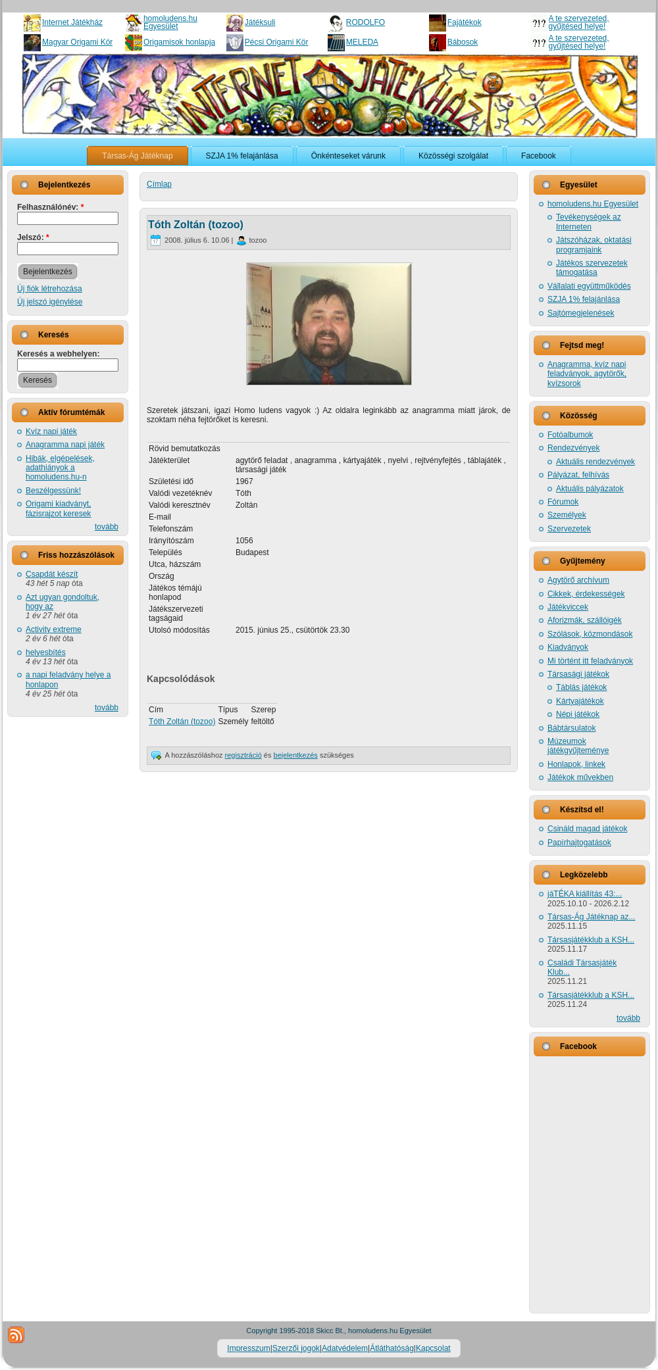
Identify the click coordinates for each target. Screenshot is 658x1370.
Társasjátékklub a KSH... (590, 939)
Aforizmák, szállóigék (584, 620)
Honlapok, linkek (576, 764)
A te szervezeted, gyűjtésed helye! (579, 22)
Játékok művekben (580, 777)
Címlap (159, 184)
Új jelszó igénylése (49, 301)
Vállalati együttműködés (589, 286)
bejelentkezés (296, 755)
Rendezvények (573, 448)
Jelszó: (33, 237)
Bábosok (462, 42)
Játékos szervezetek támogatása (592, 267)
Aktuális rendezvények (595, 461)
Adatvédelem (345, 1348)
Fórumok (562, 501)
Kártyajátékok (580, 701)
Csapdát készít (52, 574)
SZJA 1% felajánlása (583, 299)
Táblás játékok (581, 687)
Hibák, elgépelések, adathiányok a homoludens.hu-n (60, 468)
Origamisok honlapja (179, 42)
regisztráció (243, 755)
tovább (106, 526)
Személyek (566, 515)
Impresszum (248, 1348)
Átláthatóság (392, 1348)
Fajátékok (464, 22)
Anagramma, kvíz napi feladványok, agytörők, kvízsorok (586, 374)
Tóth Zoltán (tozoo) (195, 224)
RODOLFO (365, 22)
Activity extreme (54, 629)
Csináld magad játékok (587, 828)
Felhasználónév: (50, 207)
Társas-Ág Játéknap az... (591, 916)
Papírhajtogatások (579, 842)
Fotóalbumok (570, 434)
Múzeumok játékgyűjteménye (578, 746)
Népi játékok (577, 714)
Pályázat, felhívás (578, 474)
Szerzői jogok (296, 1348)
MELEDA (362, 42)
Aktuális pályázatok (590, 488)
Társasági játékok (578, 674)
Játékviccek (567, 607)
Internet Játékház (72, 22)
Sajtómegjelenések (580, 313)
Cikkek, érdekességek (585, 594)
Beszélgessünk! (53, 490)
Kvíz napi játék (51, 431)
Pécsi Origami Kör (277, 42)
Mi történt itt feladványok (590, 661)
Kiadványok (567, 647)
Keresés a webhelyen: (58, 353)
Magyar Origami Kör (77, 42)
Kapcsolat (433, 1348)
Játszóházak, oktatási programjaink (594, 244)
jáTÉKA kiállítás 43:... (584, 893)
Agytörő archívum (578, 580)
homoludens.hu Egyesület (170, 22)
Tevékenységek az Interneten (588, 221)
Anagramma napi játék (65, 444)
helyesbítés (46, 652)
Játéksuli (260, 22)
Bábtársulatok (571, 728)
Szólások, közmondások (589, 634)
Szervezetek (569, 528)
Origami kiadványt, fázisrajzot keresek (58, 508)
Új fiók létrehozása (49, 288)
